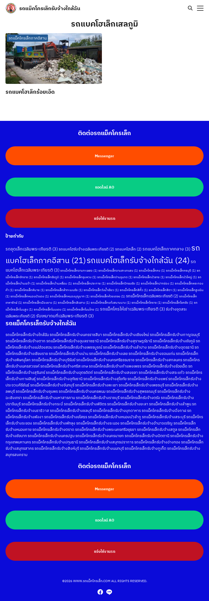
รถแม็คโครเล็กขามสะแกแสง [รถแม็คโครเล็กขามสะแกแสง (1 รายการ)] (118, 265)
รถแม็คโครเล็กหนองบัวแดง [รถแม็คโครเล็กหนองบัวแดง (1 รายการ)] (29, 291)
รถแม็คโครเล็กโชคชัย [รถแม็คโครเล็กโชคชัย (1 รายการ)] (177, 298)
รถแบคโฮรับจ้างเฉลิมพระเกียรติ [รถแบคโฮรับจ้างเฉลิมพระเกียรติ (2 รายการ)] (86, 244)
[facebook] (100, 592)
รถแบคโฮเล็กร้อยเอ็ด (30, 91)
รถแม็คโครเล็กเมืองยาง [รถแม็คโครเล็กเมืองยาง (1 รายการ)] (40, 298)
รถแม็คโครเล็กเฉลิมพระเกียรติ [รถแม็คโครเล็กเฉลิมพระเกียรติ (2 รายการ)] (152, 290)
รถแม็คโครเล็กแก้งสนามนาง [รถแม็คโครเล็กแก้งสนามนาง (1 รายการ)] (111, 298)
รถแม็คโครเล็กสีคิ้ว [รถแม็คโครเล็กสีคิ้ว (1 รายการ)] (134, 285)
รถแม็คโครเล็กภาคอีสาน (27, 38)
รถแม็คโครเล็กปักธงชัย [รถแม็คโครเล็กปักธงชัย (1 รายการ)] (123, 278)
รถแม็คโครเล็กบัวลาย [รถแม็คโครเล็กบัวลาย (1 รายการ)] (149, 272)
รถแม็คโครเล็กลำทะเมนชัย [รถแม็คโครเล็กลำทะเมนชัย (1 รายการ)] (64, 285)
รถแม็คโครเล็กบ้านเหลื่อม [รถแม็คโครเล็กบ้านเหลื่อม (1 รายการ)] (54, 278)
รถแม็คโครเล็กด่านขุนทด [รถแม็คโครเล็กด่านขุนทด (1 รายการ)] (115, 272)
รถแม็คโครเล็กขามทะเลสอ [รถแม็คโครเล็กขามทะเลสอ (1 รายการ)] (79, 265)
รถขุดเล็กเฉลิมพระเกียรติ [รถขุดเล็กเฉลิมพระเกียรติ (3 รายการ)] (31, 244)
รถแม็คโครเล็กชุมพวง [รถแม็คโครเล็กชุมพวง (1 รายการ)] (80, 272)
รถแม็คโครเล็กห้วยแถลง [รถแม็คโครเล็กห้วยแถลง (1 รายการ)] (107, 291)
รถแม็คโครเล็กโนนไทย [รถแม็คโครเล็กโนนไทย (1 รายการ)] (83, 304)
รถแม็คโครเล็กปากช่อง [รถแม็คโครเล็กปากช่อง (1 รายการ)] (157, 278)
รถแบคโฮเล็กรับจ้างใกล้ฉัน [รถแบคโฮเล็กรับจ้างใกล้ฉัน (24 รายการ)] (138, 255)
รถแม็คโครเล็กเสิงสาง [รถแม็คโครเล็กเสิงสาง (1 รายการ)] (74, 298)
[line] (109, 592)
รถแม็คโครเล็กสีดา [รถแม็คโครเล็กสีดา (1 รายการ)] (163, 285)
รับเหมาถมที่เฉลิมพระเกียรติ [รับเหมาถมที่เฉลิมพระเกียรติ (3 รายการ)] (65, 310)
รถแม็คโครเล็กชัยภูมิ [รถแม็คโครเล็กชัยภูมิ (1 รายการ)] (49, 272)
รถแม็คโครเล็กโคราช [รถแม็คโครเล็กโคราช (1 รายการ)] (146, 298)
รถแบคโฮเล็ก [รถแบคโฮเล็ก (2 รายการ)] (128, 244)
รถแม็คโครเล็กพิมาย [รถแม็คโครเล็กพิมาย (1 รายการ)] (30, 285)
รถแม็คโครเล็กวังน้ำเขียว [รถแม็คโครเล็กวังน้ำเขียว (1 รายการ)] (101, 285)
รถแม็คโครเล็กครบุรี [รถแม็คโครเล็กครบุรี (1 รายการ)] (181, 265)
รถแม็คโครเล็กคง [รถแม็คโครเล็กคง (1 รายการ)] (152, 265)
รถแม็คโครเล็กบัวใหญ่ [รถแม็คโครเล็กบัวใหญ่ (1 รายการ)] (181, 272)
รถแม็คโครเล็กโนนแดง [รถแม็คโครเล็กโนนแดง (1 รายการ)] (50, 304)
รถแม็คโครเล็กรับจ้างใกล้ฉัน (49, 8)
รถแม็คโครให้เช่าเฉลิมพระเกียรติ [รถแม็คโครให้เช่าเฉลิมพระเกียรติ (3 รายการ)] (132, 303)
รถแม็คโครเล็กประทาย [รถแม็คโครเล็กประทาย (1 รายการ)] (89, 278)
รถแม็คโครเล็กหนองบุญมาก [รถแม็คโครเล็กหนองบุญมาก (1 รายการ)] (70, 291)
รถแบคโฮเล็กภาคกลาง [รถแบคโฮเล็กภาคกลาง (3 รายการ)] (166, 244)
